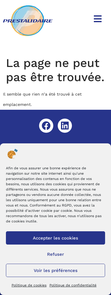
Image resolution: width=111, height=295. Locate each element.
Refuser (55, 254)
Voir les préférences (56, 270)
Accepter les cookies (55, 238)
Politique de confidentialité (72, 285)
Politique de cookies (29, 285)
